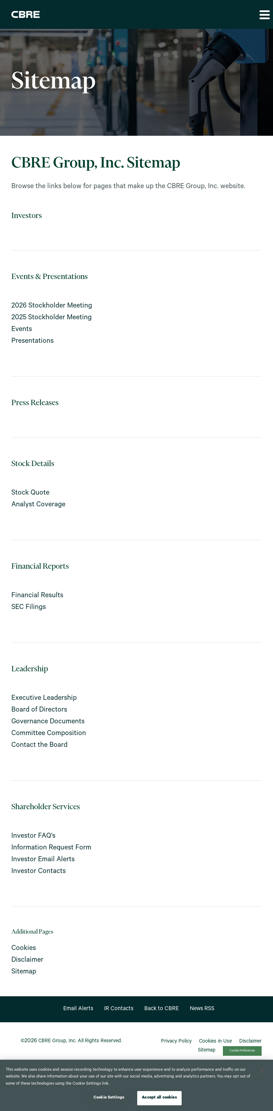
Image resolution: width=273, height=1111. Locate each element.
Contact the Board (39, 746)
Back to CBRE (161, 1009)
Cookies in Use (215, 1042)
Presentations (32, 342)
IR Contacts (118, 1009)
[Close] (261, 1071)
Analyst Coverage (38, 505)
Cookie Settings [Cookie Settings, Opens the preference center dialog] (108, 1098)
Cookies (23, 949)
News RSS (202, 1009)
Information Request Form (51, 848)
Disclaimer (27, 961)
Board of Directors (39, 710)
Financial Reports (40, 566)
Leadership (29, 669)
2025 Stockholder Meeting (51, 318)
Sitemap (23, 972)
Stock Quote (30, 493)
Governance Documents (48, 722)
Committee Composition (48, 734)
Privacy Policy (176, 1042)
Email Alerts (78, 1009)
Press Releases (35, 403)
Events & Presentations (49, 277)
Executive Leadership (44, 699)
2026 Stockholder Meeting (51, 306)
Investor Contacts (38, 872)
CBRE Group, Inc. (57, 1041)
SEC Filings (28, 608)
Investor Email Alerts (43, 860)
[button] (264, 15)
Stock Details (32, 464)
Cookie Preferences (242, 1051)
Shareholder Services (45, 807)
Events (21, 330)
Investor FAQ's (33, 837)
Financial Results (37, 596)
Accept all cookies (159, 1098)
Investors (26, 216)
